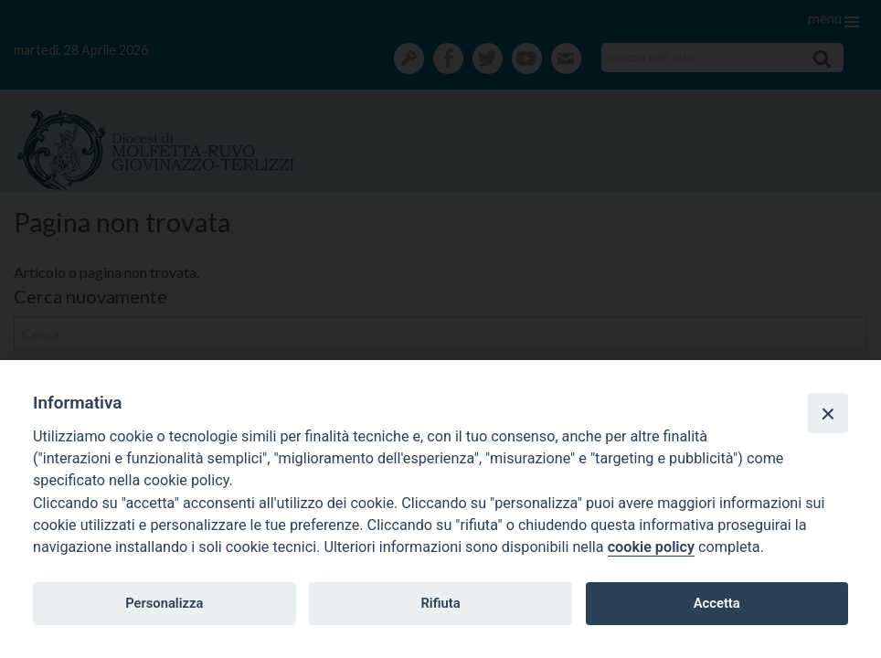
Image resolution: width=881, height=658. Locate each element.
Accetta (717, 603)
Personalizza (164, 603)
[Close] (828, 413)
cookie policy (651, 547)
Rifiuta (440, 603)
